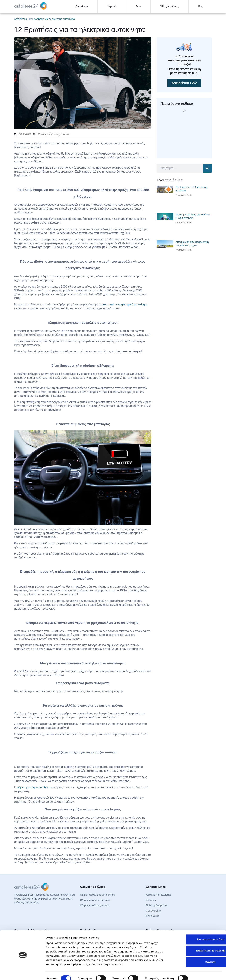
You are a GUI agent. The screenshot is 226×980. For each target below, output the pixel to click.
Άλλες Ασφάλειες (169, 6)
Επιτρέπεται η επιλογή (196, 939)
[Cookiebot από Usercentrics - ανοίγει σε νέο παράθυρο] (22, 973)
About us (151, 900)
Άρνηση (196, 951)
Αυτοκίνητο (82, 6)
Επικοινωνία (152, 916)
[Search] (207, 168)
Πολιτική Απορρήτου (157, 905)
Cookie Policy (153, 910)
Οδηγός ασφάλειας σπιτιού (94, 905)
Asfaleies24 (20, 19)
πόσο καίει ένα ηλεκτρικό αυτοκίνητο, (125, 304)
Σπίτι (138, 6)
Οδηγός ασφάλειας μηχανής (95, 900)
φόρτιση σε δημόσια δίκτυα (34, 787)
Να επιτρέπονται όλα (196, 928)
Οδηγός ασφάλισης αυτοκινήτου (97, 894)
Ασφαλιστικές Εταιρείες (158, 894)
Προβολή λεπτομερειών (61, 973)
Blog (200, 6)
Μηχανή (111, 6)
